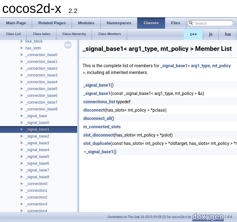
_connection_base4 (41, 82)
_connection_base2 (41, 68)
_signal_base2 (37, 136)
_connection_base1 (41, 62)
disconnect (94, 110)
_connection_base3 (41, 75)
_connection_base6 (41, 95)
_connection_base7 (41, 102)
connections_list (99, 101)
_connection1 (36, 190)
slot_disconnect (98, 135)
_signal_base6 (37, 163)
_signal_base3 (37, 143)
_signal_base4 (37, 150)
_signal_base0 (37, 123)
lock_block (34, 41)
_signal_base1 (37, 129)
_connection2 (36, 197)
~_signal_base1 (98, 151)
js (211, 34)
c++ (193, 34)
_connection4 (36, 211)
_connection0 (36, 184)
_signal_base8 (37, 177)
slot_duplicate (96, 143)
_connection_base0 (41, 55)
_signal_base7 (37, 170)
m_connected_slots (102, 126)
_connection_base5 (41, 89)
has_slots (33, 48)
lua (228, 34)
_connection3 (36, 204)
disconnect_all (97, 118)
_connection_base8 (41, 109)
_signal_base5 (37, 156)
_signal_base (36, 116)
